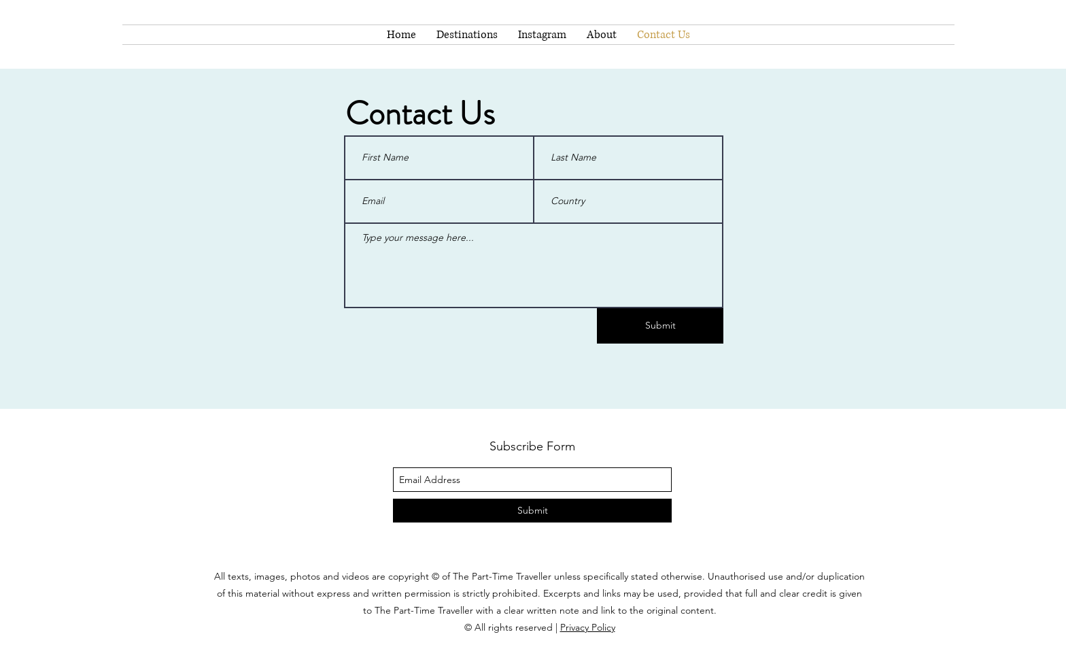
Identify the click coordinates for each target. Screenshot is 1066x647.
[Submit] (660, 326)
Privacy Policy (587, 627)
